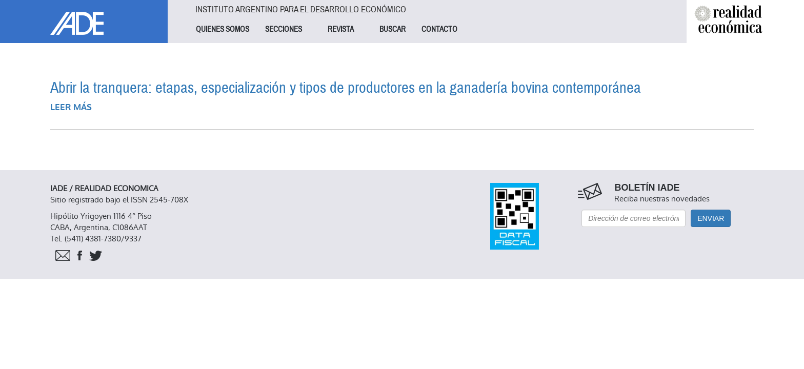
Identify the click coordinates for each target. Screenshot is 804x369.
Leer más (71, 107)
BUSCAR (392, 29)
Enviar (710, 218)
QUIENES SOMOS (222, 29)
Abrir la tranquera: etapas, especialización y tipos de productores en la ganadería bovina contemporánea (345, 88)
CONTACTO (439, 29)
